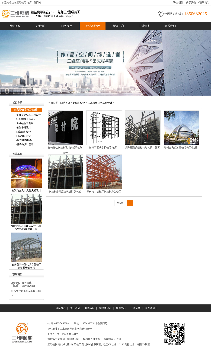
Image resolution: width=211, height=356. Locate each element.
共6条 (120, 202)
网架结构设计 (23, 131)
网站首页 (15, 25)
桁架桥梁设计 (23, 127)
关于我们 (191, 2)
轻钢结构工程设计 (26, 119)
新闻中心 (118, 25)
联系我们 (204, 2)
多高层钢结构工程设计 (28, 115)
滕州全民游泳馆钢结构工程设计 (181, 147)
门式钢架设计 (23, 136)
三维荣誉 (144, 25)
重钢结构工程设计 (26, 123)
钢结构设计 (93, 25)
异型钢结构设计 (25, 140)
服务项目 (66, 25)
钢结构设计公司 (112, 339)
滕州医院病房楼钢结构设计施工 (142, 147)
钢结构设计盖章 (25, 144)
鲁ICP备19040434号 (67, 334)
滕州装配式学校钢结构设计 (104, 147)
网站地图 (178, 2)
